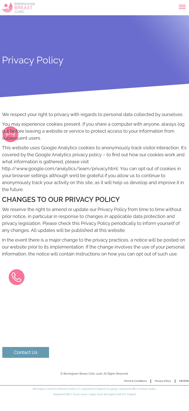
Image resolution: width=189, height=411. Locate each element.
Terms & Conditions (135, 380)
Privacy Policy (163, 380)
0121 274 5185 (24, 316)
